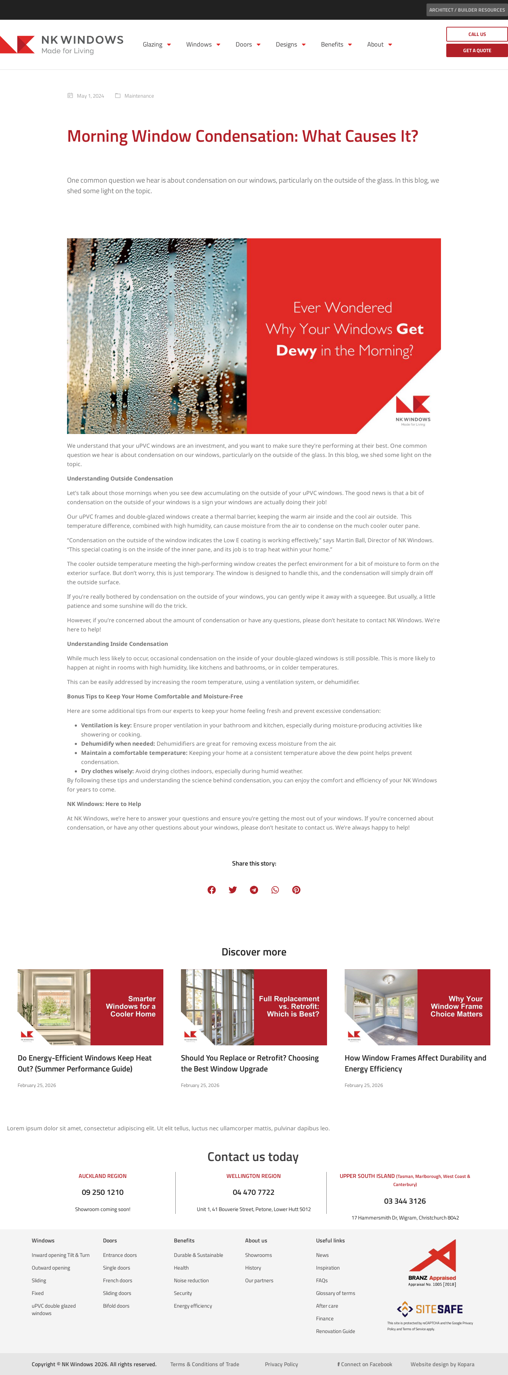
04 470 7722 (253, 1192)
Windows (204, 44)
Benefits (337, 44)
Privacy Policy (281, 1364)
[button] (212, 890)
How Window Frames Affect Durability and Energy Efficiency (415, 1063)
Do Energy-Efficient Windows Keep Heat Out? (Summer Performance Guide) (85, 1063)
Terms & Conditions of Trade (204, 1364)
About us (256, 1240)
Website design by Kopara (442, 1364)
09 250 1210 (102, 1192)
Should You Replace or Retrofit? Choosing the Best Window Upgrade (250, 1063)
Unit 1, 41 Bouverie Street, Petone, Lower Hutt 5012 (254, 1209)
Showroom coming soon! (103, 1209)
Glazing (157, 44)
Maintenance (139, 96)
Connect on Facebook (365, 1364)
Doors (249, 44)
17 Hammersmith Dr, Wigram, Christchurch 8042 (405, 1218)
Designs (291, 44)
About (380, 44)
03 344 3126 (405, 1201)
